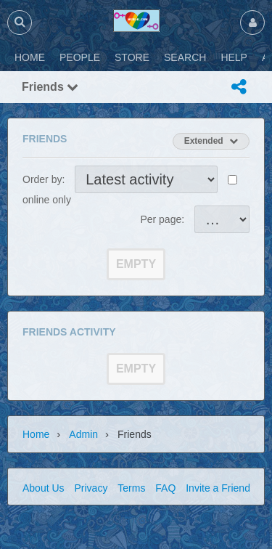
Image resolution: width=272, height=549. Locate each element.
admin (83, 434)
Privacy (90, 488)
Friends (50, 87)
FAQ (165, 488)
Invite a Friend (218, 488)
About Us (43, 488)
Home (35, 434)
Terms (131, 488)
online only (46, 200)
